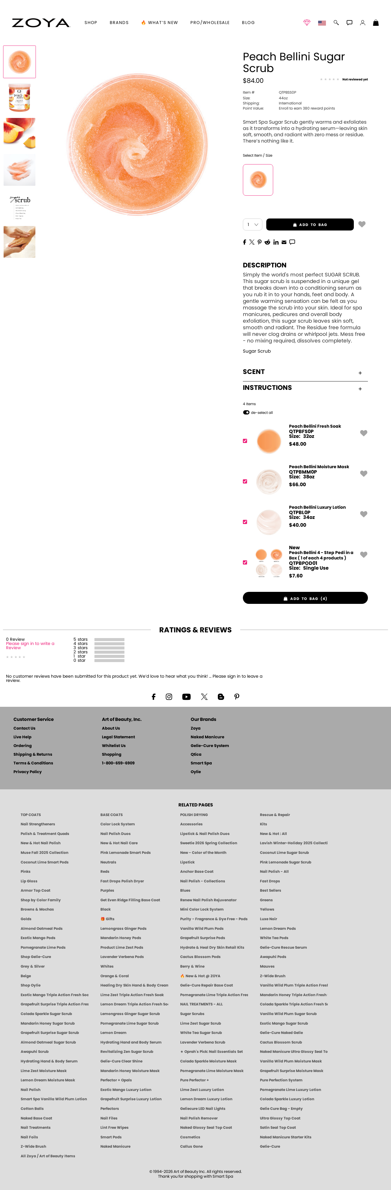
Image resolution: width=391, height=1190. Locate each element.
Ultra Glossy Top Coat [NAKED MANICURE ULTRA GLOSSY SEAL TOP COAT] (280, 1118)
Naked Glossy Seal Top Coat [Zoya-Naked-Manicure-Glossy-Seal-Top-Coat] (206, 1127)
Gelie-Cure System (210, 746)
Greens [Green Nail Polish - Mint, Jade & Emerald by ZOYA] (266, 900)
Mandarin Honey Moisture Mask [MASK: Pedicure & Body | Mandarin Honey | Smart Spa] (130, 1071)
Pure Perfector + (194, 1080)
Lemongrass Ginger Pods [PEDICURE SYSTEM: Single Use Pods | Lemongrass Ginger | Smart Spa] (123, 928)
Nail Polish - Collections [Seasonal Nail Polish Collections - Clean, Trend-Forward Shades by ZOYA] (202, 881)
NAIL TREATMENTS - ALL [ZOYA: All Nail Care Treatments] (201, 1004)
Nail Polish (30, 1090)
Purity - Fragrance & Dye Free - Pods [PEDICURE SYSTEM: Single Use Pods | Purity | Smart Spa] (214, 919)
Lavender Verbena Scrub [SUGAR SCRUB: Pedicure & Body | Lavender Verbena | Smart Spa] (202, 1042)
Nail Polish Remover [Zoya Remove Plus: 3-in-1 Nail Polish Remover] (199, 1118)
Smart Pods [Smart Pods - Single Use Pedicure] (111, 1137)
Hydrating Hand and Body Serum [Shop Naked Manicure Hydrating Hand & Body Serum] (131, 1042)
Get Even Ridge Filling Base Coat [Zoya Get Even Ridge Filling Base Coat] (130, 900)
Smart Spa (201, 763)
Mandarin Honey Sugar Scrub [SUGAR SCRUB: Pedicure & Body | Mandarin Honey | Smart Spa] (48, 1023)
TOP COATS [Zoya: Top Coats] (31, 815)
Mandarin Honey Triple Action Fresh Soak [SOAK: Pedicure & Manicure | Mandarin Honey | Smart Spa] (294, 995)
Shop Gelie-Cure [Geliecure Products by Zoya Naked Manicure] (36, 957)
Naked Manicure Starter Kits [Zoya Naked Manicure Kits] (286, 1137)
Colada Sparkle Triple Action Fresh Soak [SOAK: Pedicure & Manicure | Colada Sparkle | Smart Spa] (294, 1004)
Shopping (111, 755)
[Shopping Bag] (376, 23)
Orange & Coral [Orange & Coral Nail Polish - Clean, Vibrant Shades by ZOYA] (114, 976)
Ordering (22, 746)
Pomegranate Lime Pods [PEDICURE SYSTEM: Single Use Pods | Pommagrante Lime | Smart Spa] (43, 947)
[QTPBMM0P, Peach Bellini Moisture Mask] (303, 481)
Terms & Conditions (33, 763)
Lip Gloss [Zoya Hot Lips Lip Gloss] (29, 881)
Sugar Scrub (257, 351)
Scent (302, 372)
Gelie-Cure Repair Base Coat (206, 985)
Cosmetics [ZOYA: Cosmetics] (190, 1137)
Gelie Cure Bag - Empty (281, 1108)
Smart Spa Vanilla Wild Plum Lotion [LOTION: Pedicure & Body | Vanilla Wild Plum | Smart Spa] (54, 1099)
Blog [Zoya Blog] (248, 23)
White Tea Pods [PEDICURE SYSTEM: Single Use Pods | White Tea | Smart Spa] (274, 938)
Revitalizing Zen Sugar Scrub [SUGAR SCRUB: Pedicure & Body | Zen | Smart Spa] (126, 1051)
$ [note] (297, 444)
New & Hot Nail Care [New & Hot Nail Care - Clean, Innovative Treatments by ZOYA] (119, 843)
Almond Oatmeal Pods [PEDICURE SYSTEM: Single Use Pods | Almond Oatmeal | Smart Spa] (42, 928)
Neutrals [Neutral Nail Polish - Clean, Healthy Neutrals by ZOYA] (108, 862)
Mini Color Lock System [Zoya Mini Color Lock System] (202, 909)
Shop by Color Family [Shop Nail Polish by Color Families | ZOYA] (41, 900)
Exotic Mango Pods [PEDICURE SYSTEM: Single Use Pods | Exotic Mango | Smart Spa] (38, 938)
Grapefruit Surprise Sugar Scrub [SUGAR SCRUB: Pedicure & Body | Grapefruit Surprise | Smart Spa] (50, 1033)
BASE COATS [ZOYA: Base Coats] (111, 815)
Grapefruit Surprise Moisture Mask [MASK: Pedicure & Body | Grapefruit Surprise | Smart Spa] (291, 1071)
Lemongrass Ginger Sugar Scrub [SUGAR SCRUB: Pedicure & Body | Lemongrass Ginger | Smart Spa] (130, 1014)
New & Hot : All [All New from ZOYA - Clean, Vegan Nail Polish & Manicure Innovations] (273, 834)
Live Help (22, 737)
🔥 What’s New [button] (159, 23)
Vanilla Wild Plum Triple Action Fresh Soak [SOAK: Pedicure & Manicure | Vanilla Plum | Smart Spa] (294, 985)
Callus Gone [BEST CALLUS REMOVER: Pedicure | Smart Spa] (191, 1146)
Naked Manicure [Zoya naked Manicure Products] (115, 1146)
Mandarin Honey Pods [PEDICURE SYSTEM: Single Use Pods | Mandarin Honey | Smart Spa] (120, 938)
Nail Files (109, 1118)
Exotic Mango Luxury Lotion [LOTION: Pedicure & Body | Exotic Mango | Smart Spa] (125, 1090)
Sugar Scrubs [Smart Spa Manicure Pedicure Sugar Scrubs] (192, 1014)
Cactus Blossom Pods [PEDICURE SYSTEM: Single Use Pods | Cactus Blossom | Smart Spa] (200, 957)
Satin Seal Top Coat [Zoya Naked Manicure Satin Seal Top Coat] (278, 1127)
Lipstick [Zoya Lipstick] (187, 862)
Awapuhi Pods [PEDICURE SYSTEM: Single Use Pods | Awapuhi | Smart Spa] (273, 957)
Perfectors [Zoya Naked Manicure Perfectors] (109, 1108)
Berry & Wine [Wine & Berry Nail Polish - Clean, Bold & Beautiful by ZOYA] (192, 966)
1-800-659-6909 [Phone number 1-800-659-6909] (118, 763)
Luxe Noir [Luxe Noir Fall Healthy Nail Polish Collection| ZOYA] (268, 919)
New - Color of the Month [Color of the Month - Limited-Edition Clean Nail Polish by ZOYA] (203, 852)
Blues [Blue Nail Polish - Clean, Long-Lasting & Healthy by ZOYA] (185, 890)
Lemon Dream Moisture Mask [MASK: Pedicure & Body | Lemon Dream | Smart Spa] (48, 1080)
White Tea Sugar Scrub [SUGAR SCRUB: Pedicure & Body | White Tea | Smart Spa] (201, 1033)
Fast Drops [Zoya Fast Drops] (270, 881)
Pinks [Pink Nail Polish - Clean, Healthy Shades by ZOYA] (26, 871)
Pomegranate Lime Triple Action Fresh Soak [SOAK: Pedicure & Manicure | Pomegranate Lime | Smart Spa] (214, 995)
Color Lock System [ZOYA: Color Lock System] (117, 824)
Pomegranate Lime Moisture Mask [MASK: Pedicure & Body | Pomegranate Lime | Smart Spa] (211, 1071)
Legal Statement (118, 737)
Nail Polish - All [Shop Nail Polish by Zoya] (274, 871)
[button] (41, 22)
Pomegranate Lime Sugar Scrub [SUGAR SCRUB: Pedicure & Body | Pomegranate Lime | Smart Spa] (129, 1023)
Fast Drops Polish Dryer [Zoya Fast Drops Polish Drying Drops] (122, 881)
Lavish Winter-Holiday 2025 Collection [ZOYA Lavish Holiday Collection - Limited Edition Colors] (294, 843)
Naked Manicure (207, 737)
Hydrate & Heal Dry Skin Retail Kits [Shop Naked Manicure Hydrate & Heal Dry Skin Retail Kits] (212, 947)
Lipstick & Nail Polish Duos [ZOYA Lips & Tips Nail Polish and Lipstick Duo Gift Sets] (205, 834)
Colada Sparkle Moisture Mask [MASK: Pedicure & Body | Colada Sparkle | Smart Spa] (208, 1061)
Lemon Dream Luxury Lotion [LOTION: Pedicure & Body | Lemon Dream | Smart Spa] (206, 1099)
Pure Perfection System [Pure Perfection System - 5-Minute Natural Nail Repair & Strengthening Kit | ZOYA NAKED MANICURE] (281, 1080)
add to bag (296, 224)
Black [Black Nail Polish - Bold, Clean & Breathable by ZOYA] (105, 909)
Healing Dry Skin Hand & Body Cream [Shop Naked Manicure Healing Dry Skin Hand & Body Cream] (134, 985)
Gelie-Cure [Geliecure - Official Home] (270, 1146)
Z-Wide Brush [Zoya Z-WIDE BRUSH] (33, 1146)
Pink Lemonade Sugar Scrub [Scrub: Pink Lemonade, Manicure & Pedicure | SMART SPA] (285, 862)
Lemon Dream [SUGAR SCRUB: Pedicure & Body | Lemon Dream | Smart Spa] (113, 1033)
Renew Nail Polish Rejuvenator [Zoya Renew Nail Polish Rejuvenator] (208, 900)
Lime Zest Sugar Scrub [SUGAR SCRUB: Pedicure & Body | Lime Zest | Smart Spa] (200, 1023)
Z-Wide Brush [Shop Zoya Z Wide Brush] (272, 976)
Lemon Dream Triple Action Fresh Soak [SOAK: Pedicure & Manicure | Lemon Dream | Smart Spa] (134, 1004)
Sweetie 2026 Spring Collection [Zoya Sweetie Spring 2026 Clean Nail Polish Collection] (208, 843)
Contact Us (24, 729)
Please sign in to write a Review (30, 646)
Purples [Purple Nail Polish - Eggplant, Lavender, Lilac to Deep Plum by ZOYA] (107, 890)
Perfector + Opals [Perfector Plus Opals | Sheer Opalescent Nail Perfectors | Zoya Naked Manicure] (116, 1080)
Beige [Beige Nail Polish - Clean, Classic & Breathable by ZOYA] (26, 976)
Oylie (196, 772)
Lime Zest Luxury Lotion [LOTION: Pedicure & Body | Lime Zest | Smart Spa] (202, 1090)
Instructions (302, 387)
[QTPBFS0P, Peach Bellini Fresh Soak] (303, 441)
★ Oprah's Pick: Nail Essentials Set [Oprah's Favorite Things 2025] (211, 1051)
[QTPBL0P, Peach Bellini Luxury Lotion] (303, 522)
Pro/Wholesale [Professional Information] (210, 23)
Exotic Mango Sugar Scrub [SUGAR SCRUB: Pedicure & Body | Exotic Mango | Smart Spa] (284, 1023)
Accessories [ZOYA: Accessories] (191, 824)
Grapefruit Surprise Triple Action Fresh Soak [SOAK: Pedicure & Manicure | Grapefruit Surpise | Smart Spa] (54, 1004)
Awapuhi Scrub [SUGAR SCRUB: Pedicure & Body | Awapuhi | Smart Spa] (35, 1051)
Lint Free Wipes (114, 1127)
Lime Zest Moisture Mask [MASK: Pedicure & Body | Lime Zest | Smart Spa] (44, 1071)
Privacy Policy (27, 772)
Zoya (196, 729)
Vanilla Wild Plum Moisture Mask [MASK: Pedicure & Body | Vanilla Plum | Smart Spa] (291, 1061)
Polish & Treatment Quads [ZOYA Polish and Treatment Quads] (45, 834)
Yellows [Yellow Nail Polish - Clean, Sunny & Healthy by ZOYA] (267, 909)
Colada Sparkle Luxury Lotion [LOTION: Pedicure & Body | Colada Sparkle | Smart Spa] (287, 1099)
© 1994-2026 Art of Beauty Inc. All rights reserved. (195, 1174)
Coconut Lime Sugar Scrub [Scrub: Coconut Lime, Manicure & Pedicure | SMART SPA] (284, 852)
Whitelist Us (114, 746)
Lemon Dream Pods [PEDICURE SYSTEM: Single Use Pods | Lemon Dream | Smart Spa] (278, 928)
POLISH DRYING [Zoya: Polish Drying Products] (194, 815)
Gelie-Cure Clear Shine (121, 1061)
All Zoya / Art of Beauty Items (48, 1156)
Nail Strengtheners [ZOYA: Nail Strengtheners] (38, 824)
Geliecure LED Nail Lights (202, 1108)
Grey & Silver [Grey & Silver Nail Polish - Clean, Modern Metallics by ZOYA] (33, 966)
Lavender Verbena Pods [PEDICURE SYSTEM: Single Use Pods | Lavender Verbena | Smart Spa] (122, 957)
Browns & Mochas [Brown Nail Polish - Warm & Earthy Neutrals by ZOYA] (37, 909)
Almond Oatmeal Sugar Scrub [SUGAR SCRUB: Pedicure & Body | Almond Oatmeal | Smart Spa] (48, 1042)
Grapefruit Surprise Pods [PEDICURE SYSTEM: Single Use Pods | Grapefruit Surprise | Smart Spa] (202, 938)
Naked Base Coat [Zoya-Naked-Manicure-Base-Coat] (36, 1118)
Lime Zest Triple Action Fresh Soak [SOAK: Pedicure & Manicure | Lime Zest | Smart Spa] (132, 995)
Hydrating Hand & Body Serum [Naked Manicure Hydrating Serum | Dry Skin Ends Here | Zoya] (49, 1061)
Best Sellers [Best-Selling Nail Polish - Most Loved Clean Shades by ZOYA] (270, 890)
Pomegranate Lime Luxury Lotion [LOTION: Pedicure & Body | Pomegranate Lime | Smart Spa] (290, 1090)
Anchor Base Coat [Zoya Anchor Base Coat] (196, 871)
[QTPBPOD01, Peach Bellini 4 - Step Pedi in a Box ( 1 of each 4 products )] (303, 562)
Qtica (196, 755)
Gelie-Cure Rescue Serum (283, 947)
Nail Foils (29, 1137)
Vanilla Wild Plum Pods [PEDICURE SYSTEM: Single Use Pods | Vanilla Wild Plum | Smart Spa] (202, 928)
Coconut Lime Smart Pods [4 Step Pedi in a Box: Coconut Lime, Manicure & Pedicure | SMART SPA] (45, 862)
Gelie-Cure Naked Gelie (281, 1033)
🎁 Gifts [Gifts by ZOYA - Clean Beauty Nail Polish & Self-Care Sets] (107, 919)
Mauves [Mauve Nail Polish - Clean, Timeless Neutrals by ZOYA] (267, 966)
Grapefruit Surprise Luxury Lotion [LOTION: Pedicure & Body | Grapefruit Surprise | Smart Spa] (131, 1099)
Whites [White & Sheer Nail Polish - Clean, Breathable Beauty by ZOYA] (107, 966)
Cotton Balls (32, 1108)
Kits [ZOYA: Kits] (263, 824)
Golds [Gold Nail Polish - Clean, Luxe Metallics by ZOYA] (26, 919)
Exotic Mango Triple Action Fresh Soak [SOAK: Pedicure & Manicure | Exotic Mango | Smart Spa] (54, 995)
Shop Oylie (30, 985)
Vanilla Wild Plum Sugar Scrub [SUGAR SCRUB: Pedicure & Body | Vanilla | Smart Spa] (288, 1014)
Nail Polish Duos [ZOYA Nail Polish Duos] (115, 834)
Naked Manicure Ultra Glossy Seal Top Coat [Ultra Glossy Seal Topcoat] (294, 1051)
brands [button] (119, 23)
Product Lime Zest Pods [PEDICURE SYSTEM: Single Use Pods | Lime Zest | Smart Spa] (121, 947)
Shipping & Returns (32, 755)
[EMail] (284, 241)
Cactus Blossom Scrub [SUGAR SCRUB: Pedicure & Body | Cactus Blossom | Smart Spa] (281, 1042)
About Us (111, 729)
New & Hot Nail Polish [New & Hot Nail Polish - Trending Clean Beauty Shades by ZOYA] (41, 843)
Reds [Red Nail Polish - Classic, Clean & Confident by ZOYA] (104, 871)
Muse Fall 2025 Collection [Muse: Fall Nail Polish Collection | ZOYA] (44, 852)
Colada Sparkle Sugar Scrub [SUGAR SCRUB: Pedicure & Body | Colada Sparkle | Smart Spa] (46, 1014)
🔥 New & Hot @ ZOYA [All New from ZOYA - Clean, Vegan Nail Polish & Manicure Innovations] (200, 976)
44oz (265, 98)
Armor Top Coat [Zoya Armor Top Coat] (35, 890)
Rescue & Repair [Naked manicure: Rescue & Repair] (275, 815)
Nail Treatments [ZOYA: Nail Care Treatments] (36, 1127)
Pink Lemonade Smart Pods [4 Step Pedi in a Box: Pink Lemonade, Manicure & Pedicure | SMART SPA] (125, 852)
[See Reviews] (344, 79)
